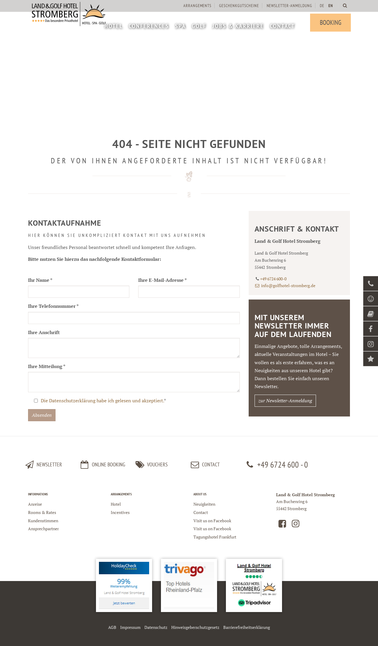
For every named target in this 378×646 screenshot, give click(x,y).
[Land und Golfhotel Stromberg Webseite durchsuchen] (344, 5)
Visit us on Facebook (212, 520)
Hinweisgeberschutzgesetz (195, 627)
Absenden (42, 415)
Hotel (116, 504)
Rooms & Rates (42, 512)
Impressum (130, 627)
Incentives (120, 512)
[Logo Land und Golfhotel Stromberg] (72, 23)
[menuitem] (113, 27)
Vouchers (150, 465)
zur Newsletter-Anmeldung (285, 400)
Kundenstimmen (43, 520)
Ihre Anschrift (44, 332)
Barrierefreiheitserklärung (246, 627)
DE (321, 5)
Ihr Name (40, 280)
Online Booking (102, 465)
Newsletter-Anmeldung (288, 5)
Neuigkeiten (204, 504)
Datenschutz (155, 627)
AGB (112, 627)
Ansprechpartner (43, 528)
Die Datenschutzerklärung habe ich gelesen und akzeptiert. (102, 400)
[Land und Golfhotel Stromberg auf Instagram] (295, 525)
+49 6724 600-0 (273, 278)
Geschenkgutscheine (238, 5)
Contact (204, 465)
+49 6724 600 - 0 (276, 465)
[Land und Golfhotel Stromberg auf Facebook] (282, 525)
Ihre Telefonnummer (53, 306)
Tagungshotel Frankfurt (214, 537)
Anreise (35, 504)
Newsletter (43, 465)
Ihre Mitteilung (46, 366)
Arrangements (196, 5)
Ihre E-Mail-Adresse (162, 280)
